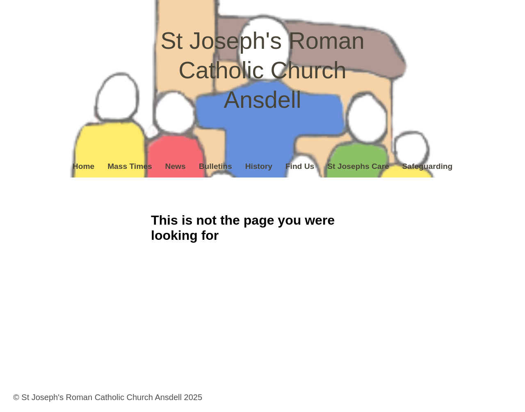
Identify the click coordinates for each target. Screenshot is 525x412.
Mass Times (129, 166)
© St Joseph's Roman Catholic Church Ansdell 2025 (107, 397)
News (175, 166)
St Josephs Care (358, 166)
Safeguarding (427, 166)
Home (83, 166)
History (258, 166)
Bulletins (215, 166)
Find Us (299, 166)
